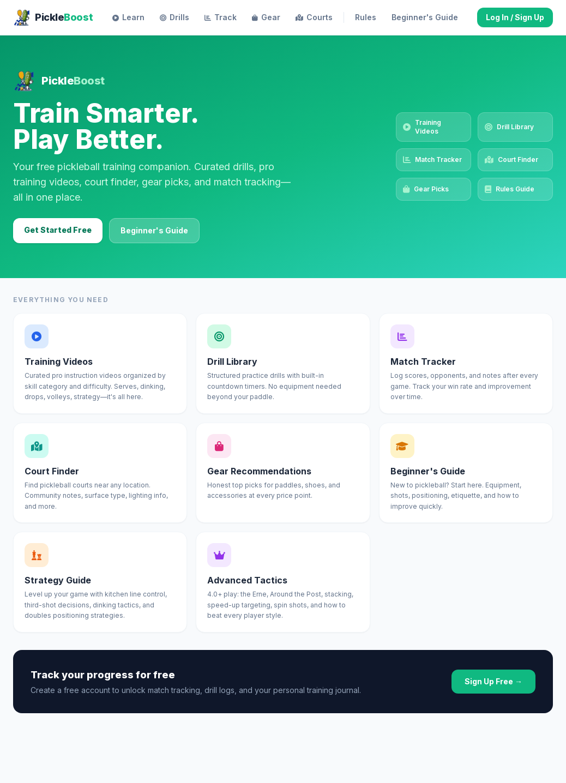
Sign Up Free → (493, 681)
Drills (174, 17)
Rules (365, 17)
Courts (314, 17)
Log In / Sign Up (515, 17)
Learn (128, 17)
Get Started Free (58, 229)
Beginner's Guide (154, 230)
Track (220, 17)
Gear (266, 17)
